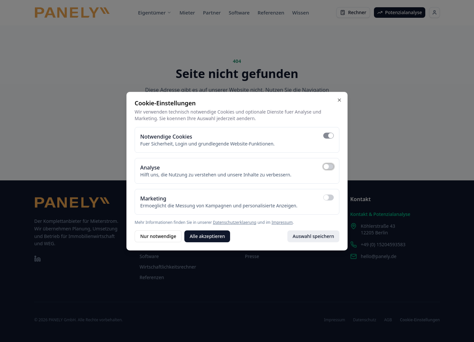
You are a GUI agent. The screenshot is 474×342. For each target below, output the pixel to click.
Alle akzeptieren (207, 236)
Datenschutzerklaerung (234, 222)
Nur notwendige (158, 236)
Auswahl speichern (313, 236)
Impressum (282, 222)
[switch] (328, 136)
